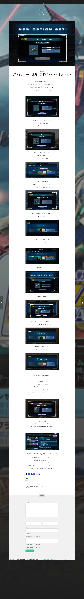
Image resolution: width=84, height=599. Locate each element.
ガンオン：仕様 (29, 487)
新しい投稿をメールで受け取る (33, 547)
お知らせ (73, 1)
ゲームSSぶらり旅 (42, 9)
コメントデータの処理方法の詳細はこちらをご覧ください (52, 559)
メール (45, 521)
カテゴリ (36, 1)
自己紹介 (16, 1)
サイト (26, 527)
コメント (27, 502)
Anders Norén (44, 592)
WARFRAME (65, 1)
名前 (27, 521)
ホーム (10, 1)
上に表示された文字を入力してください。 (33, 536)
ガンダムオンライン (42, 486)
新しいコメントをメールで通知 (33, 544)
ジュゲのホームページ (25, 1)
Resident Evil (44, 1)
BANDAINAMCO (55, 1)
